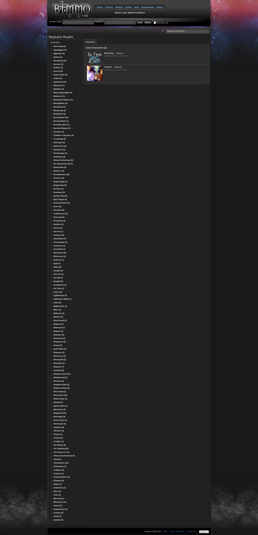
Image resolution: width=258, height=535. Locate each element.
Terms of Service (177, 532)
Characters (90, 42)
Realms (119, 7)
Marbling (109, 53)
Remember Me (162, 23)
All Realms (55, 42)
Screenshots (147, 7)
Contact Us (191, 532)
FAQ (165, 532)
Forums (109, 7)
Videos (159, 7)
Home (100, 7)
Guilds (129, 7)
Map (137, 7)
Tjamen (108, 67)
